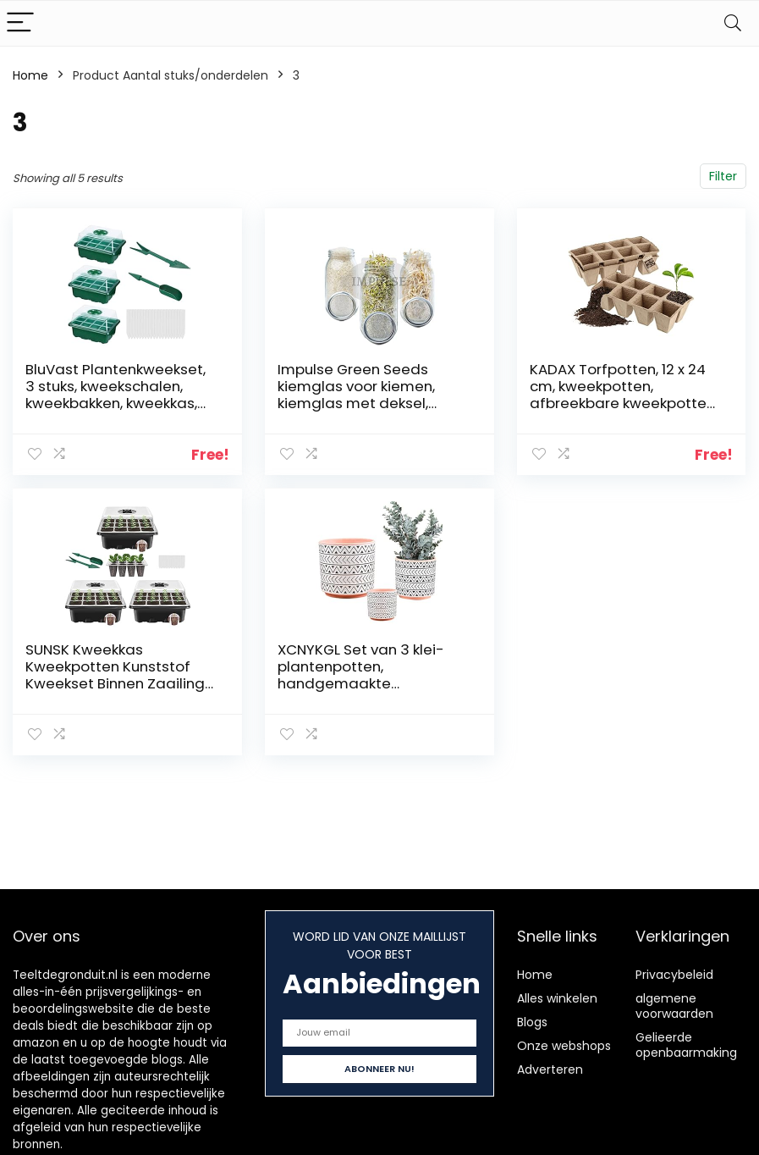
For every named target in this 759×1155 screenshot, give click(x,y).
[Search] (732, 23)
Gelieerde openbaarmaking (686, 1045)
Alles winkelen (557, 998)
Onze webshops (564, 1045)
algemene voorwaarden (674, 1006)
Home (30, 75)
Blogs (532, 1022)
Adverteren (550, 1069)
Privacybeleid (674, 974)
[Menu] (20, 23)
